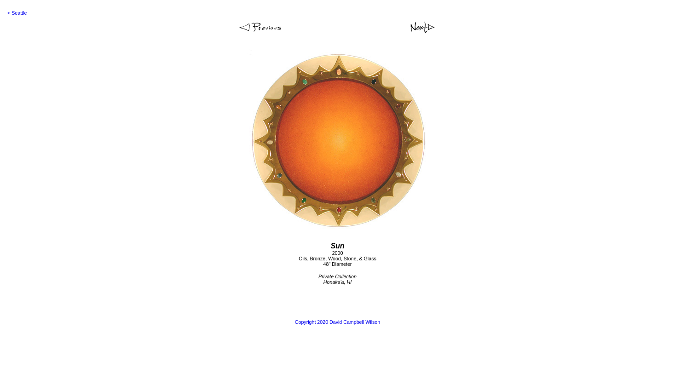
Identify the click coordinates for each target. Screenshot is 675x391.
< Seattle (17, 13)
